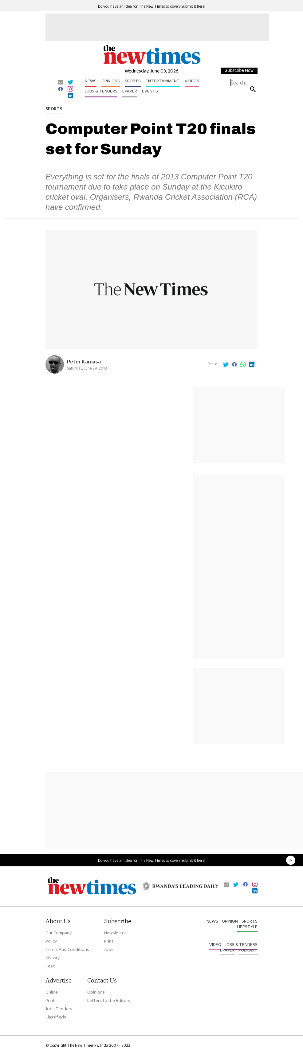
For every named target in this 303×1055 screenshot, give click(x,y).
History (52, 957)
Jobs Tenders (58, 1008)
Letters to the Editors (108, 1000)
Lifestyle (247, 926)
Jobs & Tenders (101, 90)
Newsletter (115, 932)
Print (108, 941)
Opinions (110, 80)
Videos (192, 80)
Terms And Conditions (67, 949)
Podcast (248, 949)
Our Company (58, 932)
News (90, 80)
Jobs (108, 949)
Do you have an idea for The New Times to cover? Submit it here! (151, 6)
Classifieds (55, 1016)
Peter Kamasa (84, 361)
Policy (51, 941)
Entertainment (163, 80)
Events (150, 90)
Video (215, 944)
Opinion (230, 921)
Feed (50, 965)
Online (51, 992)
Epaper (129, 90)
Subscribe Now (239, 70)
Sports (133, 80)
